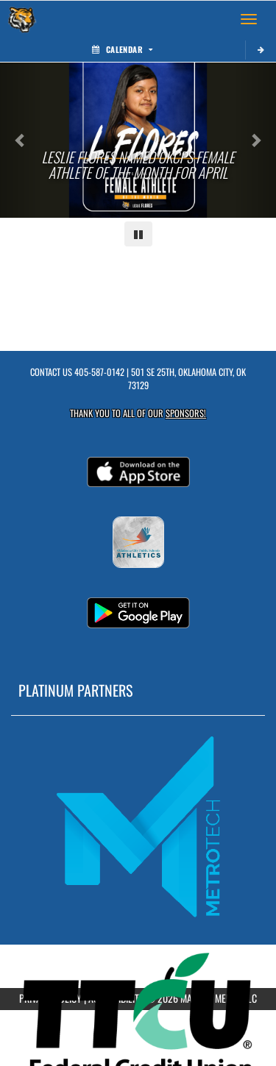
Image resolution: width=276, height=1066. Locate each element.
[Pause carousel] (138, 233)
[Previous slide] (20, 140)
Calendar (122, 49)
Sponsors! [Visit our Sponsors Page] (186, 413)
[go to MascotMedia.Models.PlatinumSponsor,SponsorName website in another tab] (138, 825)
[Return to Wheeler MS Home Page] (22, 19)
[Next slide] (255, 140)
